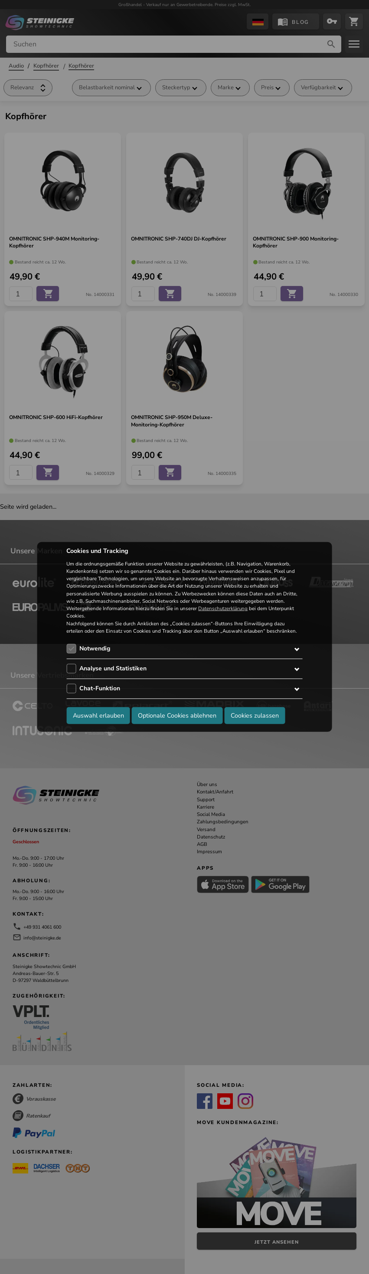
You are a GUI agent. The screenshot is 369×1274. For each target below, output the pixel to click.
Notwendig (94, 648)
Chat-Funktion (99, 688)
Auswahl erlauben (98, 715)
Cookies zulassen (255, 715)
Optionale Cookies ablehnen (177, 715)
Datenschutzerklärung (223, 608)
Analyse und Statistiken (113, 668)
